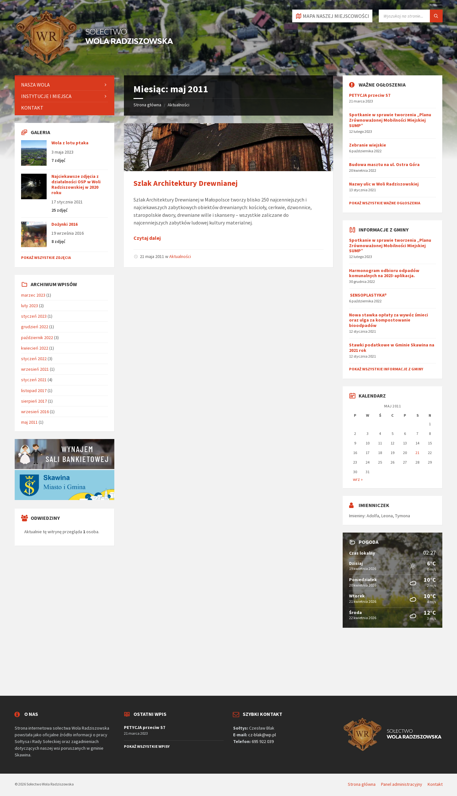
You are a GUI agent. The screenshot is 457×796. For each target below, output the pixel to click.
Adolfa (373, 516)
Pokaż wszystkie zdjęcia (46, 257)
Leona (387, 516)
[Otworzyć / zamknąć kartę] (332, 16)
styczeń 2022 (34, 358)
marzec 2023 (33, 295)
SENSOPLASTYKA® (368, 295)
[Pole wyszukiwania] (411, 16)
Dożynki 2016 (64, 224)
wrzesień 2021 (35, 369)
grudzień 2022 (34, 327)
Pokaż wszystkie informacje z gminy (386, 369)
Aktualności (178, 105)
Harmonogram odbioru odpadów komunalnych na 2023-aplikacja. (384, 273)
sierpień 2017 (34, 401)
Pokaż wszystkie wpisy (147, 746)
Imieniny (357, 516)
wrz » (358, 479)
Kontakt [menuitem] (435, 784)
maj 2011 (29, 422)
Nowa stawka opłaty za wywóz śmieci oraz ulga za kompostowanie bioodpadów (388, 320)
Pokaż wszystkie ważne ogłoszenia (384, 203)
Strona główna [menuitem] (362, 784)
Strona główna (147, 105)
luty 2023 (29, 305)
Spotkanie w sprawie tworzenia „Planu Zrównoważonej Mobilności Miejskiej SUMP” (390, 120)
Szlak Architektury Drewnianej (185, 183)
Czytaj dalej (147, 238)
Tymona (402, 516)
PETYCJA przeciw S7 (369, 95)
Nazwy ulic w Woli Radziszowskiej (384, 184)
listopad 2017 (34, 390)
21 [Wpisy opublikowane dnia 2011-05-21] (417, 452)
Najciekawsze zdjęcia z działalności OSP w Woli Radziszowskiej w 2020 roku (76, 184)
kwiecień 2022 (34, 348)
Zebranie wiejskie (367, 145)
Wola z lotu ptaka (69, 143)
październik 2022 (37, 337)
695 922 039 (263, 741)
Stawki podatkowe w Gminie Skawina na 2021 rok (391, 347)
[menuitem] (64, 84)
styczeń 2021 (34, 380)
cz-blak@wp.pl (262, 735)
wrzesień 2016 (35, 411)
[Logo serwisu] (94, 63)
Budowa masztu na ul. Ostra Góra (384, 164)
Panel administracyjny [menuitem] (401, 784)
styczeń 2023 (34, 316)
